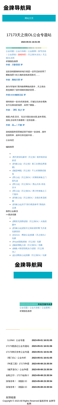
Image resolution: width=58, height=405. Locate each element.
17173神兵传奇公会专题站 (17, 352)
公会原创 (12, 54)
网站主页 (29, 18)
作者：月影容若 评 (14, 65)
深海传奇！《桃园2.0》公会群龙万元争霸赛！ (17, 382)
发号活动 (42, 51)
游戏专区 (22, 54)
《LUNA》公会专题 (15, 340)
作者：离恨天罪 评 (14, 80)
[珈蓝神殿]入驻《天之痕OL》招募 (28, 245)
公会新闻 (32, 51)
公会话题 (10, 51)
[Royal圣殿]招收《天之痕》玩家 (27, 242)
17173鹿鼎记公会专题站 (17, 346)
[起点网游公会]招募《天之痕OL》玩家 (30, 255)
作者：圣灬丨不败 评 (15, 125)
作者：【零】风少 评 (15, 110)
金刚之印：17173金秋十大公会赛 (17, 376)
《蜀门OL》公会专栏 (16, 358)
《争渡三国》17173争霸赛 (17, 364)
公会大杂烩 (21, 51)
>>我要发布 (11, 150)
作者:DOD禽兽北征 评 (16, 95)
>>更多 (9, 143)
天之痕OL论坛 (34, 54)
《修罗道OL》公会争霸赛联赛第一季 (17, 370)
